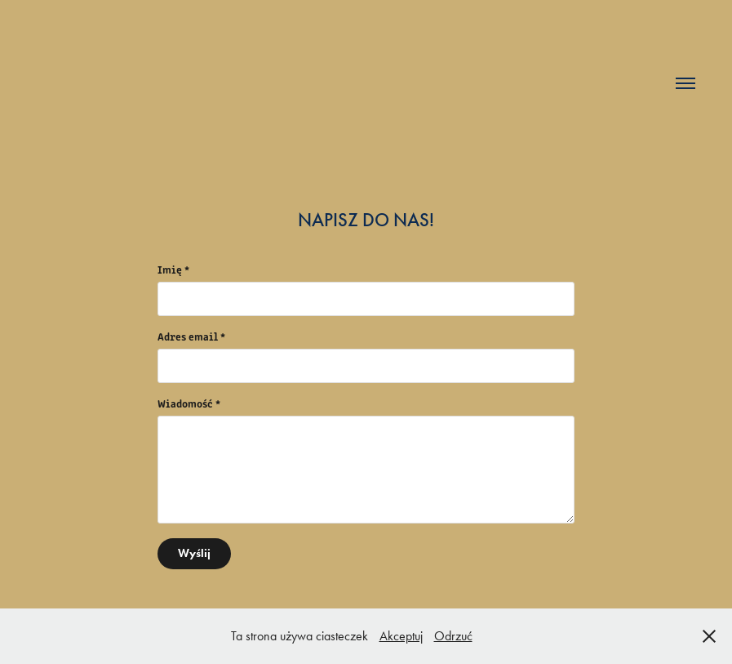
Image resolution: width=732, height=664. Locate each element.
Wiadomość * (188, 403)
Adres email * (191, 336)
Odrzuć (453, 636)
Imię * (173, 269)
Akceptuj (401, 636)
